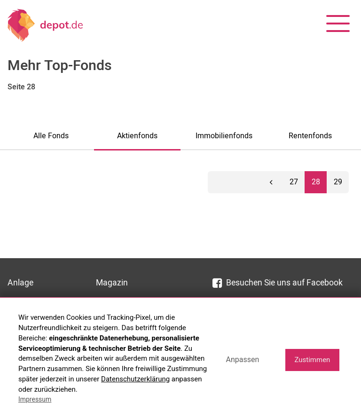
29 (338, 182)
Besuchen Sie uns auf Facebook (277, 283)
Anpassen (242, 359)
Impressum (34, 399)
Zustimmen (312, 360)
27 (294, 182)
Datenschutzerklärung (135, 379)
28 (316, 182)
